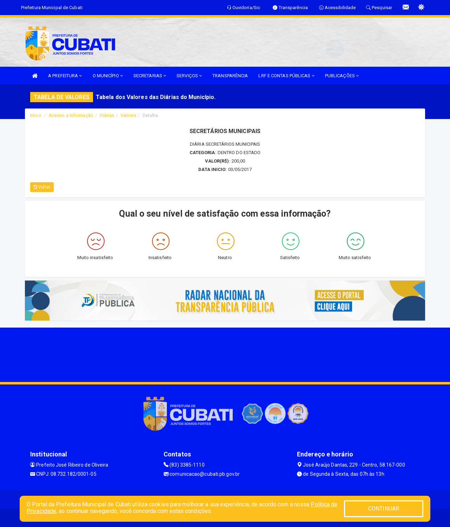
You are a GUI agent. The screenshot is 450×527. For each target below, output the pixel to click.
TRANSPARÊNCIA (230, 75)
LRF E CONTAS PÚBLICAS (286, 75)
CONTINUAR (383, 508)
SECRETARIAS (149, 75)
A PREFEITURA (65, 75)
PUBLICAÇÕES (342, 75)
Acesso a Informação (71, 115)
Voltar (42, 187)
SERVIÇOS (189, 75)
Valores (128, 115)
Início (35, 115)
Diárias (107, 115)
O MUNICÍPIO (108, 75)
